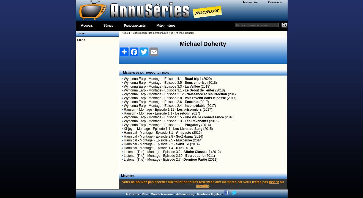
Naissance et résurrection (207, 94)
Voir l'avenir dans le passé (205, 98)
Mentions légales (209, 194)
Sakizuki (182, 144)
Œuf (179, 148)
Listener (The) (134, 152)
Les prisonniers (189, 109)
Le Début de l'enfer (199, 90)
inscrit (274, 182)
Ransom (130, 109)
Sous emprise (195, 83)
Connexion (275, 2)
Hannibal (130, 133)
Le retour (182, 113)
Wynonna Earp (135, 79)
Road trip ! (193, 79)
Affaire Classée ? (197, 152)
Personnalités (135, 25)
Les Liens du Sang (187, 129)
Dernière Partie (195, 159)
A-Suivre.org (185, 194)
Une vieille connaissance (204, 117)
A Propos (132, 194)
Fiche (80, 33)
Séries (108, 25)
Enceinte (191, 102)
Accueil (87, 25)
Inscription (250, 2)
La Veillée (192, 86)
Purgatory (192, 125)
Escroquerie (194, 156)
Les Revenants (196, 121)
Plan (145, 194)
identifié (202, 186)
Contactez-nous (162, 194)
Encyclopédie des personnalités (150, 33)
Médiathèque (165, 25)
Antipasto (183, 133)
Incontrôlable (195, 106)
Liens (80, 39)
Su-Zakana (184, 136)
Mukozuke (184, 140)
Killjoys (129, 129)
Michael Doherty (185, 33)
